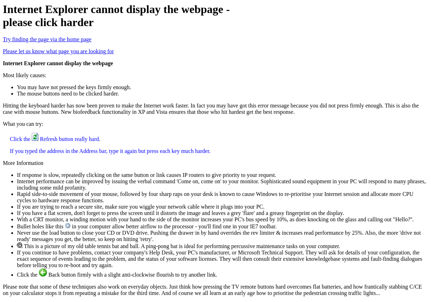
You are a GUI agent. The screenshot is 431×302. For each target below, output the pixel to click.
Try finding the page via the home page (47, 39)
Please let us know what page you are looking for (58, 51)
